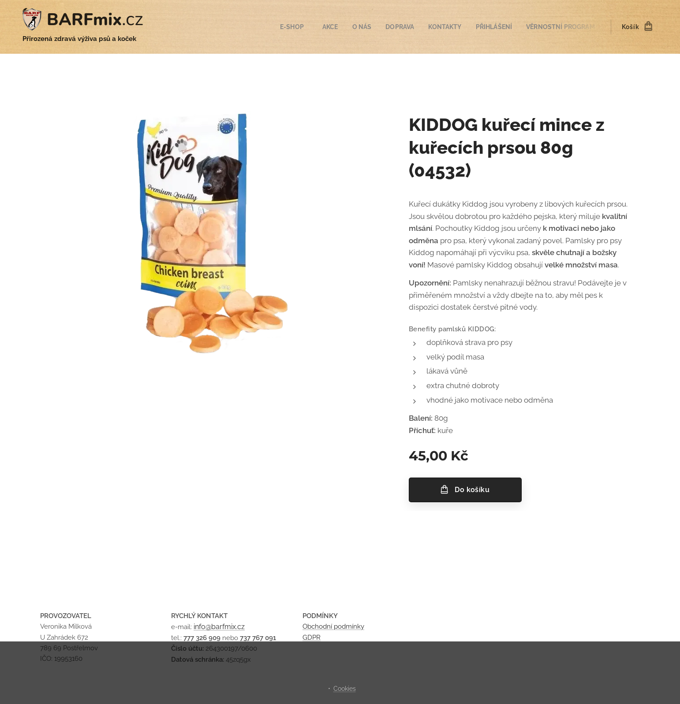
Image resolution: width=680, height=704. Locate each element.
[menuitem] (283, 27)
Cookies (344, 688)
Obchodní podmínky (333, 626)
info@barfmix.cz (219, 626)
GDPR (312, 637)
